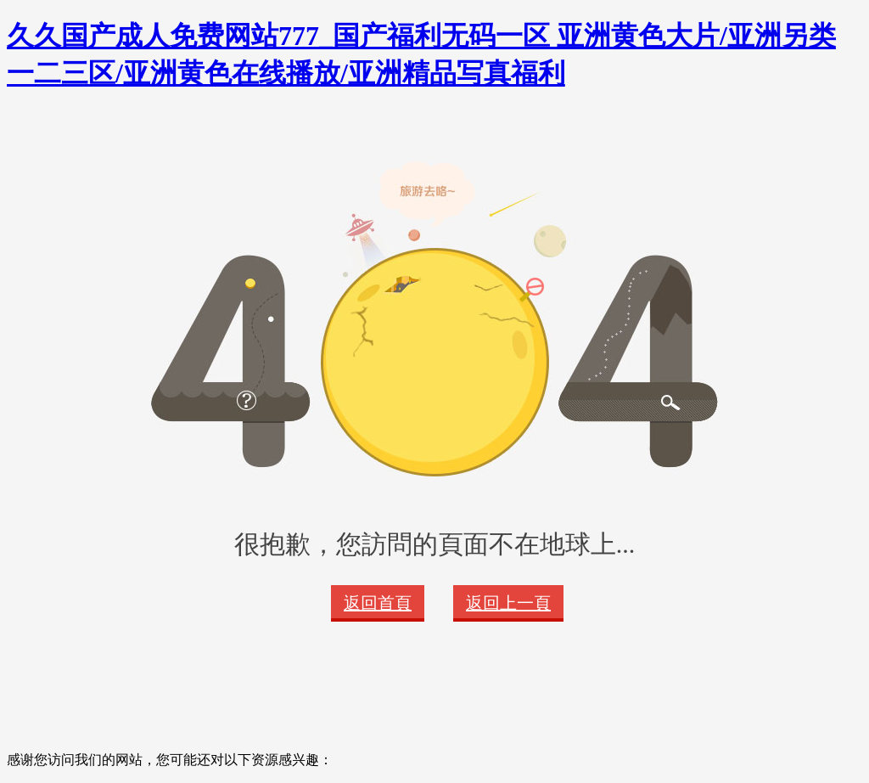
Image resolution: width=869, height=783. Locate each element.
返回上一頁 (508, 603)
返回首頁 (378, 603)
